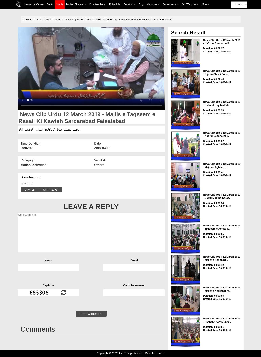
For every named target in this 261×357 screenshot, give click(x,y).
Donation (130, 4)
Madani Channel (76, 4)
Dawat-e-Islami (32, 19)
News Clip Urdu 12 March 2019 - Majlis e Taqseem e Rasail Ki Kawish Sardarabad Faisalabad (118, 19)
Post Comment (91, 313)
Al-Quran (39, 4)
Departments (171, 4)
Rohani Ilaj (114, 4)
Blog (141, 4)
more (206, 4)
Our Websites (190, 4)
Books (50, 4)
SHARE (50, 189)
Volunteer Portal (97, 4)
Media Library (53, 19)
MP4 (29, 189)
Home (28, 4)
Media (60, 4)
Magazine (153, 4)
